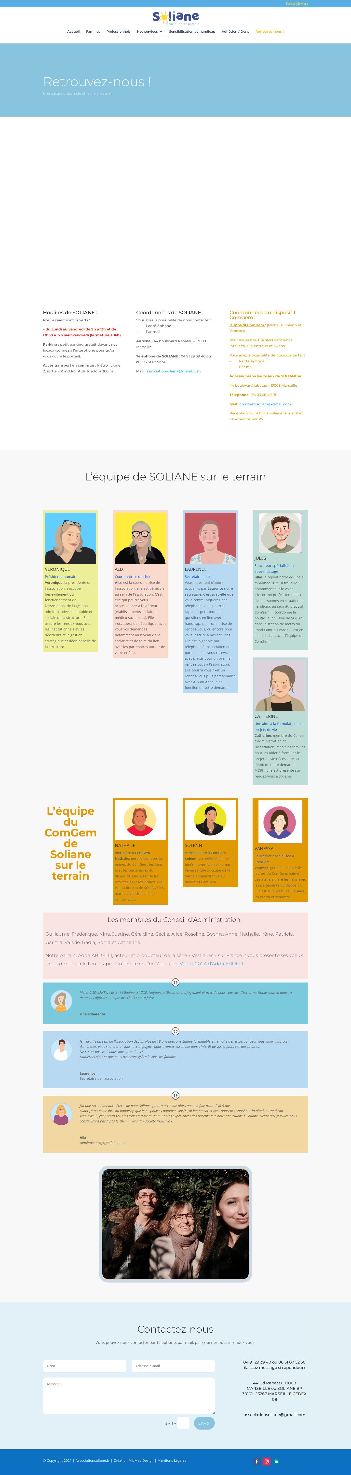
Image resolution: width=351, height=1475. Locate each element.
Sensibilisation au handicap (192, 31)
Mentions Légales (172, 1460)
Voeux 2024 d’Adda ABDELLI (213, 964)
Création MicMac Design (134, 1460)
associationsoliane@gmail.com (174, 371)
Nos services (147, 31)
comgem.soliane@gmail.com (265, 404)
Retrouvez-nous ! (270, 31)
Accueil (73, 31)
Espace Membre (297, 4)
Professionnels (119, 31)
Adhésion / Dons (235, 31)
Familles (93, 31)
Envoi (204, 1423)
